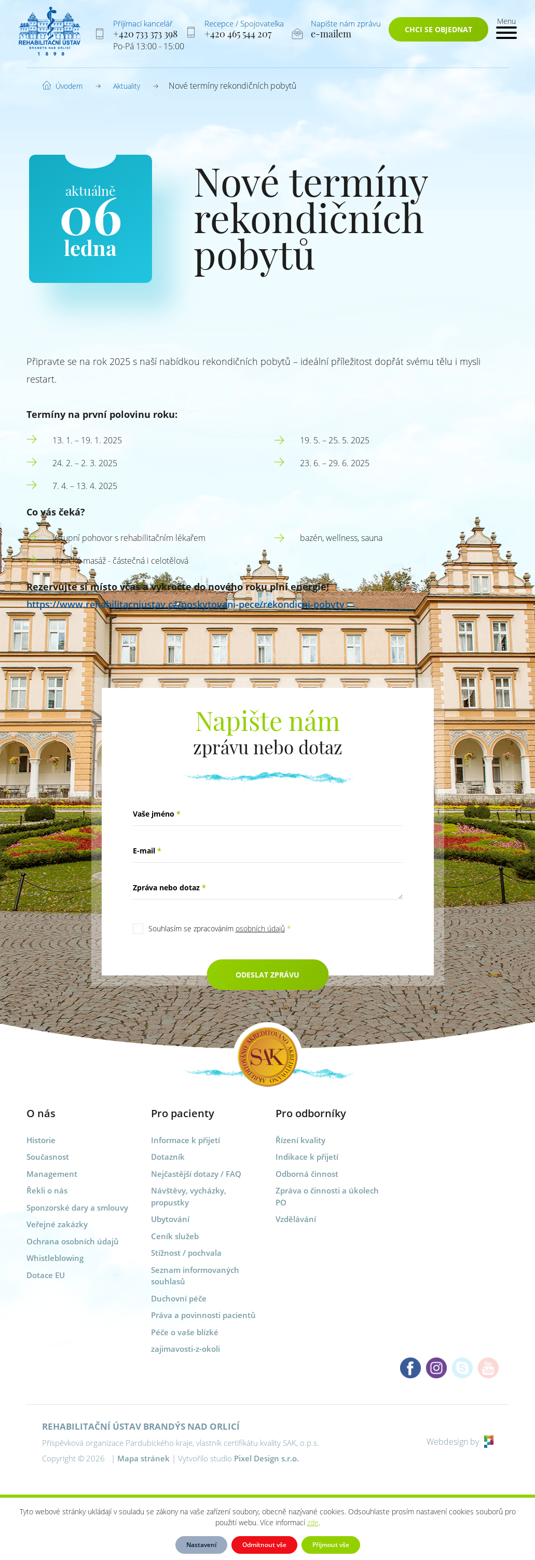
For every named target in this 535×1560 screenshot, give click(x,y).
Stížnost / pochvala (186, 1252)
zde (313, 1522)
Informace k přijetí (185, 1140)
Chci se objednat (438, 29)
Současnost (47, 1156)
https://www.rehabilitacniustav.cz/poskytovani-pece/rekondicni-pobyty (185, 604)
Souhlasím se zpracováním (219, 928)
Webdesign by (460, 1441)
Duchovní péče (179, 1298)
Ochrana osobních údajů (72, 1241)
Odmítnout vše (264, 1544)
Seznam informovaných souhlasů (195, 1276)
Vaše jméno (157, 814)
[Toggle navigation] (506, 27)
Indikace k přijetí (307, 1156)
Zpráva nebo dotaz (169, 887)
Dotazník (168, 1156)
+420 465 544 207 (237, 34)
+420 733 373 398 (145, 34)
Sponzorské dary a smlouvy (77, 1207)
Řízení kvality (300, 1140)
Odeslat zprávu (267, 975)
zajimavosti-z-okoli (185, 1349)
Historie (41, 1140)
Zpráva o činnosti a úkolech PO (327, 1196)
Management (51, 1174)
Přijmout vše (330, 1544)
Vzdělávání (296, 1219)
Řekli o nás (46, 1190)
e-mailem (331, 34)
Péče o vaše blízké (184, 1332)
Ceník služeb (175, 1236)
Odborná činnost (307, 1174)
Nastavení (201, 1544)
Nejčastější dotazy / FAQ (196, 1174)
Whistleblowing (55, 1258)
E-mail (147, 851)
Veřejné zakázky (57, 1224)
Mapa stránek (143, 1458)
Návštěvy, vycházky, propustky (188, 1196)
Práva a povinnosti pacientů (203, 1315)
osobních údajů (260, 928)
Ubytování (170, 1219)
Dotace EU (45, 1275)
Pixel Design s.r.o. (266, 1458)
